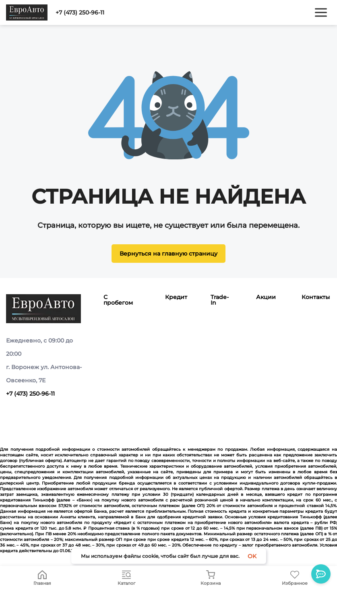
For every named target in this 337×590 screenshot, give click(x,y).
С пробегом (118, 299)
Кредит (176, 297)
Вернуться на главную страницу (168, 253)
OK (252, 556)
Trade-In (220, 299)
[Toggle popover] (321, 574)
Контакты (316, 297)
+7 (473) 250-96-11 (80, 12)
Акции (266, 297)
